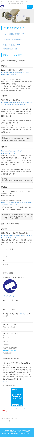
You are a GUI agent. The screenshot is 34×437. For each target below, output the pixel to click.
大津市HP (6, 381)
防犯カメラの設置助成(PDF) (11, 45)
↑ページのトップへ (7, 418)
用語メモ (5, 329)
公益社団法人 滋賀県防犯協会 (12, 39)
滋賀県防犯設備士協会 (10, 49)
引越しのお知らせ (8, 296)
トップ (5, 260)
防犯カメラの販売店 (9, 327)
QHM (20, 434)
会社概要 (5, 264)
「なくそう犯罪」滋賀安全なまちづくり (16, 34)
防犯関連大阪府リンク (9, 353)
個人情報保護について (10, 385)
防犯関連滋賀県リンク (9, 350)
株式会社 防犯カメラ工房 (19, 430)
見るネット (23, 314)
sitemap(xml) (5, 421)
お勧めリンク (7, 344)
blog (4, 305)
